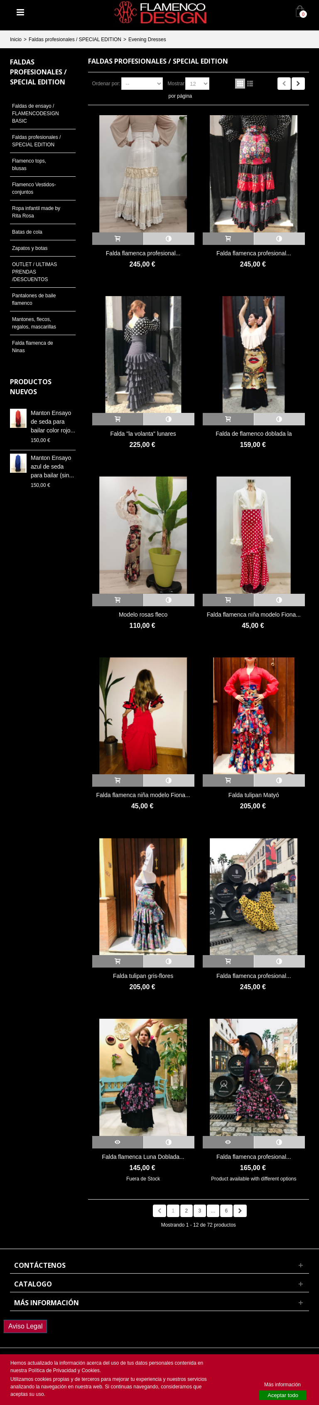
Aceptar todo (282, 1395)
